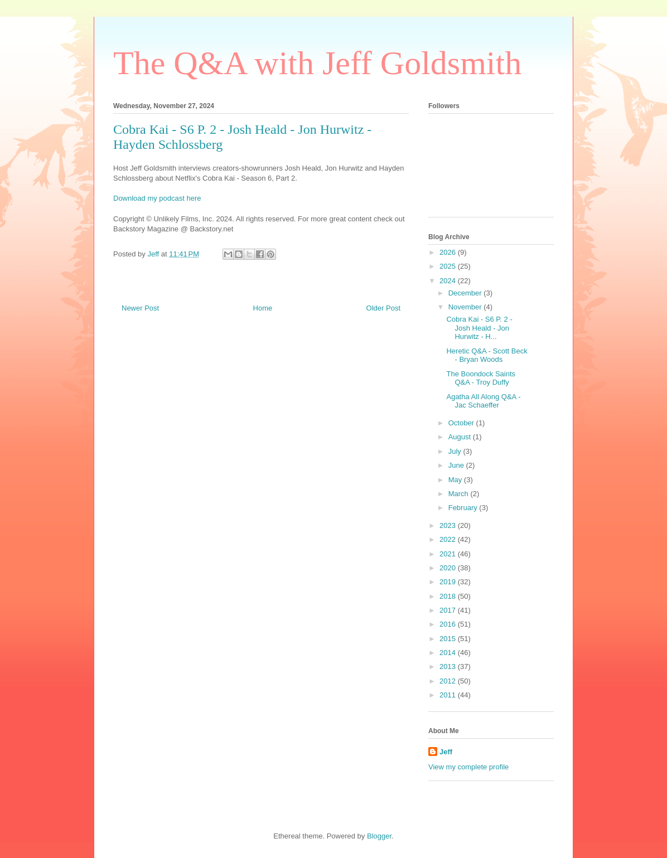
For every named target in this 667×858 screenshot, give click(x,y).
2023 (448, 525)
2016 (448, 624)
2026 (448, 252)
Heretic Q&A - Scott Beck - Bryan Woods (486, 355)
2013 (448, 666)
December (466, 293)
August (460, 437)
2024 (448, 281)
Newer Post (140, 308)
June (457, 465)
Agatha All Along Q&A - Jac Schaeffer (483, 401)
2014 (448, 652)
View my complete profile (468, 767)
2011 (448, 695)
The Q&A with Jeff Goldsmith (317, 63)
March (459, 493)
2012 (448, 681)
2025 (448, 266)
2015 (448, 638)
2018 (448, 596)
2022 (448, 539)
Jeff (445, 752)
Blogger (379, 836)
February (464, 507)
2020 (448, 568)
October (462, 423)
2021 (448, 554)
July (455, 451)
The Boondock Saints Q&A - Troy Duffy (480, 378)
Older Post (383, 308)
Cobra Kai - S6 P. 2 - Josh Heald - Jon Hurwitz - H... (479, 328)
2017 (448, 610)
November (466, 307)
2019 (448, 582)
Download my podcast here (157, 198)
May (456, 480)
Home (263, 308)
